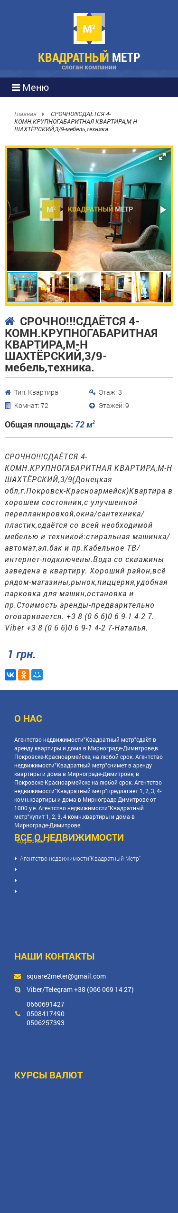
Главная (26, 113)
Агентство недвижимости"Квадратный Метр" (80, 858)
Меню (30, 87)
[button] (162, 156)
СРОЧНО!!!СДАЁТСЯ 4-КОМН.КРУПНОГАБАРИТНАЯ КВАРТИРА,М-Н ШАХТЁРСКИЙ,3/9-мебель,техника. (75, 121)
